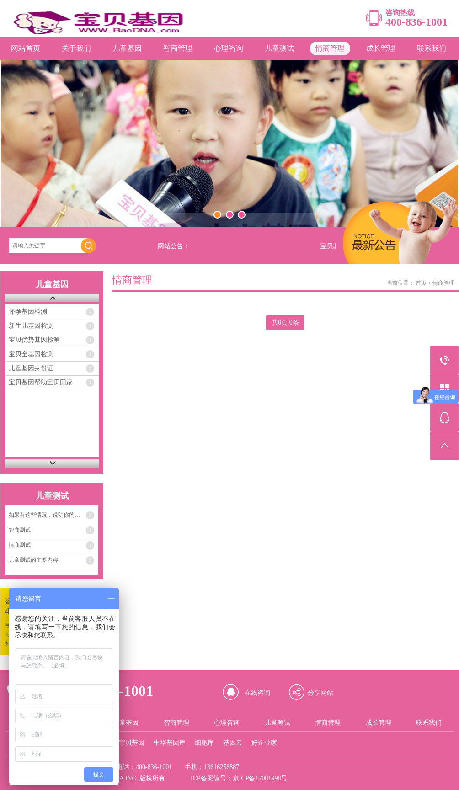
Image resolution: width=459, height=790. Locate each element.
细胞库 (204, 742)
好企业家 (264, 742)
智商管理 (177, 48)
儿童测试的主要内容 (33, 560)
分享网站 (320, 692)
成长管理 (380, 48)
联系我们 (431, 48)
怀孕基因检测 (28, 311)
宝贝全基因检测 (31, 354)
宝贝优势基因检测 (34, 339)
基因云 (232, 742)
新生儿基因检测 (31, 325)
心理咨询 (228, 48)
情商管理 (330, 48)
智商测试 (20, 530)
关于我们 (76, 48)
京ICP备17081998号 (260, 778)
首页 (421, 283)
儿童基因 (127, 48)
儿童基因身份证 (31, 368)
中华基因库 (170, 742)
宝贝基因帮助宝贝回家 (41, 382)
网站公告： (174, 246)
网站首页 (25, 48)
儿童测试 (279, 48)
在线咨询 (257, 692)
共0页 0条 (285, 322)
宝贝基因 (131, 742)
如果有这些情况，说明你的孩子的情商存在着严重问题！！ (53, 515)
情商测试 (20, 545)
